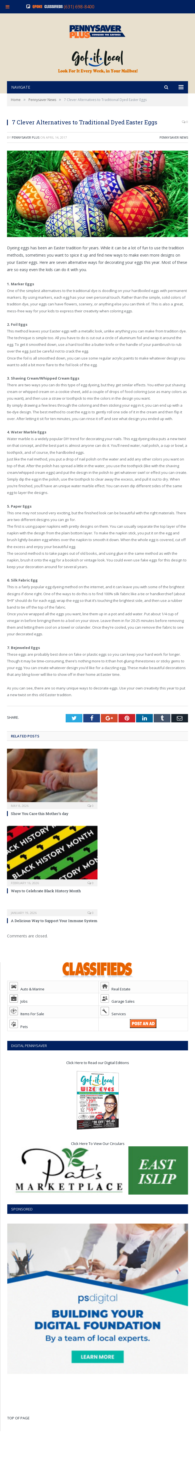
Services (113, 1027)
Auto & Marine (26, 1002)
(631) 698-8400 (79, 7)
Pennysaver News (174, 151)
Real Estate (115, 1002)
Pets (18, 1040)
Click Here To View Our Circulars (98, 1156)
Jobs (18, 1014)
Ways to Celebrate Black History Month (46, 904)
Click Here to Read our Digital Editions (97, 1076)
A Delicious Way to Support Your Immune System (54, 934)
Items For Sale (26, 1027)
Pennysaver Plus (25, 151)
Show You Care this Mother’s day (39, 826)
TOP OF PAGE (18, 1431)
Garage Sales (118, 1014)
